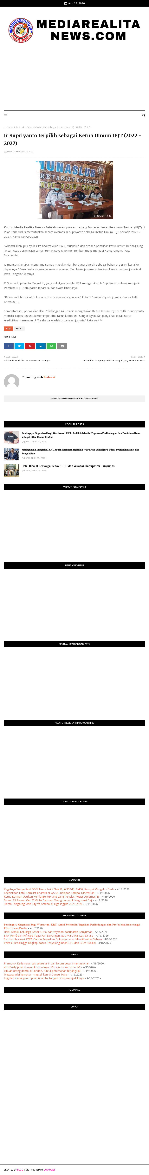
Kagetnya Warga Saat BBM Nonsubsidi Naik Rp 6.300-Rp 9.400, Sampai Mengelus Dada (59, 889)
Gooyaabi (49, 1169)
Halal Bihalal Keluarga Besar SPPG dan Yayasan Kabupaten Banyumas (68, 466)
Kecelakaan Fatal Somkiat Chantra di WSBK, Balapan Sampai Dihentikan (49, 893)
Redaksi (49, 377)
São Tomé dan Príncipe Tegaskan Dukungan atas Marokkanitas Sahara (48, 935)
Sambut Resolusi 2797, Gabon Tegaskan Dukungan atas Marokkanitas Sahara (53, 939)
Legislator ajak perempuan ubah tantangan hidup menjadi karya (44, 978)
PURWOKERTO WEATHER (74, 1028)
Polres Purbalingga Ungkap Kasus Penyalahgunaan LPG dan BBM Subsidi (50, 943)
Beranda (8, 127)
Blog (20, 1169)
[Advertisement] (74, 78)
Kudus (19, 127)
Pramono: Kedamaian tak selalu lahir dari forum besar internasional (46, 963)
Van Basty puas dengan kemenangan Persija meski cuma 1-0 (42, 967)
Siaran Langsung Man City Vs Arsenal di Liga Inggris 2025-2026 (43, 904)
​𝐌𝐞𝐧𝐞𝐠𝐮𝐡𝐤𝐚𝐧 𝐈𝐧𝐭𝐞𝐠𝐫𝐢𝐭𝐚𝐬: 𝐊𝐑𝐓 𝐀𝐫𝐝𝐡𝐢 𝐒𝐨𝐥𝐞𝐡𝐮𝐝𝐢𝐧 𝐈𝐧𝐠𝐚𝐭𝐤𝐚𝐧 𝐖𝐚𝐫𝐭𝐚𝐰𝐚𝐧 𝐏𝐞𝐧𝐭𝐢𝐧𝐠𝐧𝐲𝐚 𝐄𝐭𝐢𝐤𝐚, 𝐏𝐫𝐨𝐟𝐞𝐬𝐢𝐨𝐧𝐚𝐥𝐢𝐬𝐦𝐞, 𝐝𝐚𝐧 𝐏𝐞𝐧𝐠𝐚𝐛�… (80, 451)
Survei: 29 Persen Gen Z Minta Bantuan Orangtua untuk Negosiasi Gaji (48, 900)
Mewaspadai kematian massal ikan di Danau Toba (35, 974)
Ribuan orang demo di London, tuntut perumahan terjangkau (42, 971)
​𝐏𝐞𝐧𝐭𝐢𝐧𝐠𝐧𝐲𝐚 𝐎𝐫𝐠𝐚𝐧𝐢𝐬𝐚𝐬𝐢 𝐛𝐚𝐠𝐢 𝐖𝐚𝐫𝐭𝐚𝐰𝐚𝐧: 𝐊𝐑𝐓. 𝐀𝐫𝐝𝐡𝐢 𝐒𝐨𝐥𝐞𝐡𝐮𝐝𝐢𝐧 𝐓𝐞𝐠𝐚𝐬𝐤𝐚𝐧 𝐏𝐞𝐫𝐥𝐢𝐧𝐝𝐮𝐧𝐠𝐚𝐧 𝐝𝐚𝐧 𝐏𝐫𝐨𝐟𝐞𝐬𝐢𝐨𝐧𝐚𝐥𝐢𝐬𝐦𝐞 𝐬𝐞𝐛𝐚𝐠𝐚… (81, 435)
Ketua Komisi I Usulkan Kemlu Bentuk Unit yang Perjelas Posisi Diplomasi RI (52, 896)
